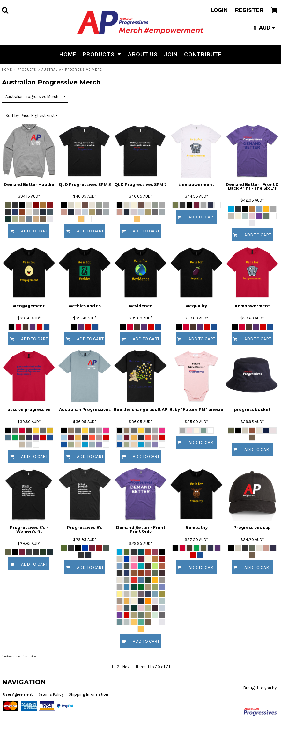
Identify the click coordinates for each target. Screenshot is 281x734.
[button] (5, 10)
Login (219, 10)
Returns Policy (50, 694)
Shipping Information (88, 694)
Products (27, 70)
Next (126, 666)
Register (249, 10)
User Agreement (18, 694)
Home (7, 70)
